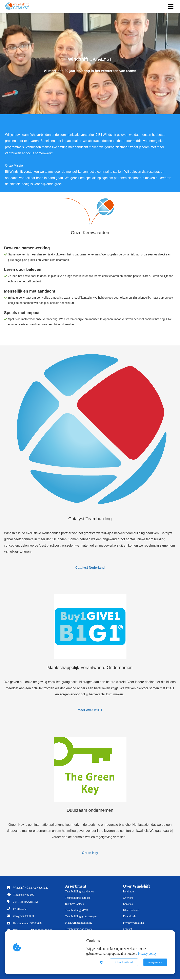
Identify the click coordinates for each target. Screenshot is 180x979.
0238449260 (20, 908)
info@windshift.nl (23, 916)
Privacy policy (147, 953)
